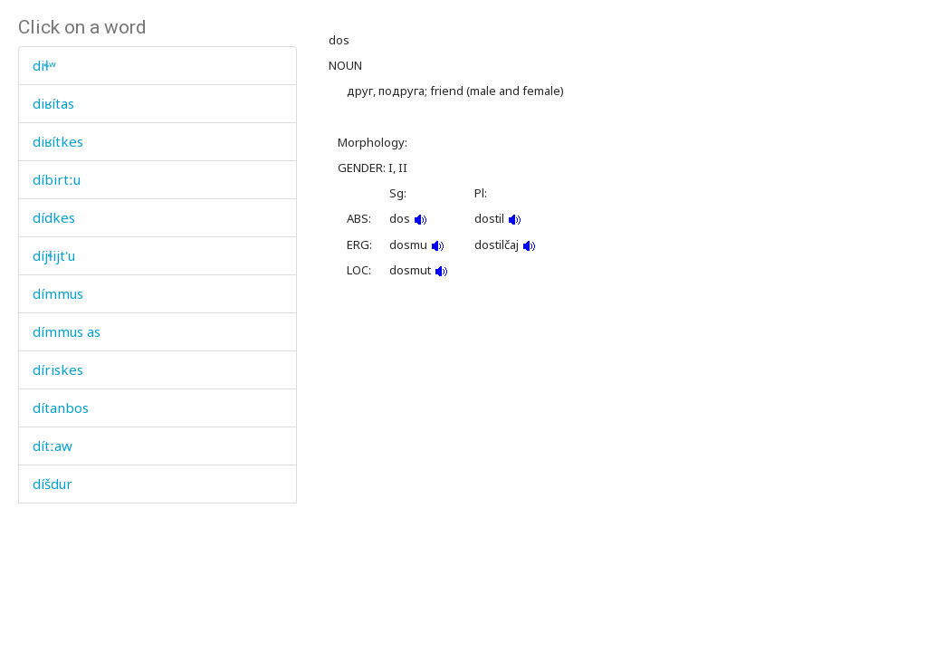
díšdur (52, 484)
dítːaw (52, 445)
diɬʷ (44, 65)
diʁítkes (58, 141)
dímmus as (66, 331)
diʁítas (53, 103)
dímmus (58, 293)
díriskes (58, 369)
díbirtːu (57, 179)
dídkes (54, 217)
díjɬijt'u (54, 255)
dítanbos (61, 407)
